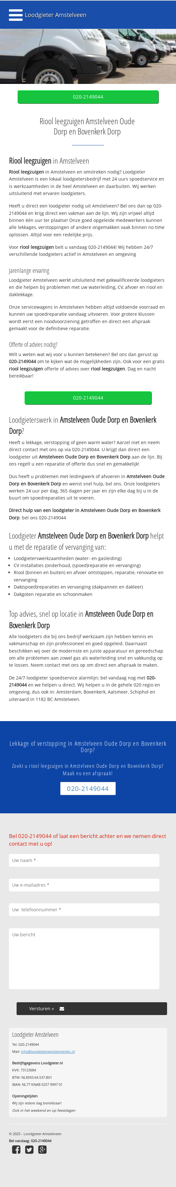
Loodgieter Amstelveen (55, 15)
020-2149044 (88, 96)
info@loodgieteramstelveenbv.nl (48, 1051)
